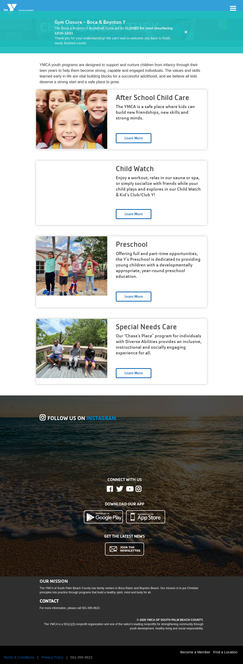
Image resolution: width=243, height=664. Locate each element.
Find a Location (225, 652)
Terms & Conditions (19, 657)
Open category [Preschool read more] (133, 297)
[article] (121, 32)
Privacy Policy (52, 657)
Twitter (119, 489)
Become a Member (195, 652)
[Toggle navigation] (233, 8)
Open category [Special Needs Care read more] (133, 373)
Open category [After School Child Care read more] (133, 138)
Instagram (141, 489)
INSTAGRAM (101, 418)
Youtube (129, 489)
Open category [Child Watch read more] (133, 214)
